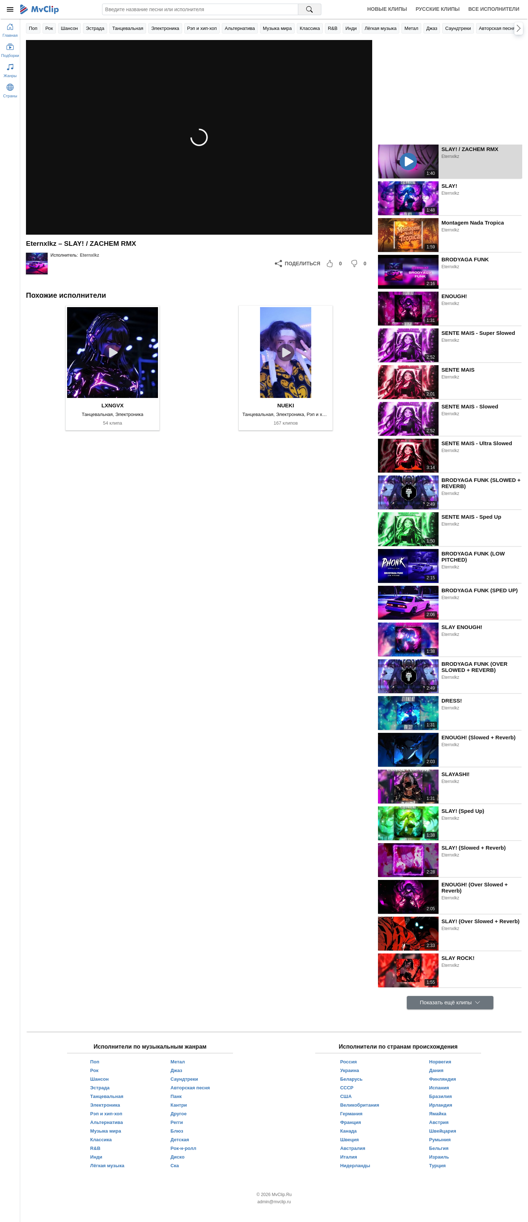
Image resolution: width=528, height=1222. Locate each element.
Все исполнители (493, 9)
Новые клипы (387, 9)
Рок (49, 28)
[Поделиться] (297, 263)
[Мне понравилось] (335, 263)
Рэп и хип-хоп (202, 28)
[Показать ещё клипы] (450, 1002)
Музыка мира (277, 28)
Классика (310, 28)
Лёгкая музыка (380, 28)
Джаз (431, 28)
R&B (333, 28)
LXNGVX (112, 405)
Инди (351, 28)
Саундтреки (458, 28)
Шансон (69, 28)
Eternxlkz (89, 255)
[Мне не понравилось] (360, 263)
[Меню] (10, 9)
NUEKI (285, 405)
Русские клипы (437, 9)
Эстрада (95, 28)
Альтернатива (240, 28)
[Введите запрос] (200, 9)
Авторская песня (497, 28)
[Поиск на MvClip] (309, 9)
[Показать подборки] (10, 49)
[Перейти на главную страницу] (10, 29)
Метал (411, 28)
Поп (33, 28)
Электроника (165, 28)
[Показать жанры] (10, 69)
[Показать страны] (10, 89)
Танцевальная (127, 28)
